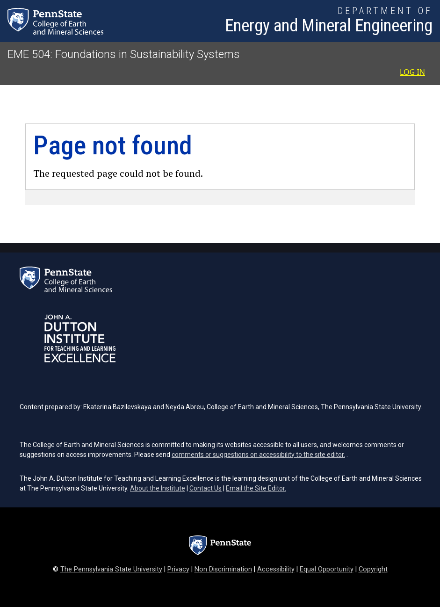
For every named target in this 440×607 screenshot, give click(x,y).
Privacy (178, 569)
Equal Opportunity (326, 569)
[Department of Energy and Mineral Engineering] (329, 21)
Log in (412, 72)
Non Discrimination (223, 569)
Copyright (373, 569)
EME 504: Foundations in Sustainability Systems (123, 54)
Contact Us (205, 488)
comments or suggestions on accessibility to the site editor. (258, 454)
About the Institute (157, 488)
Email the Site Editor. (256, 488)
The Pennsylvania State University (111, 569)
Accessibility (276, 569)
